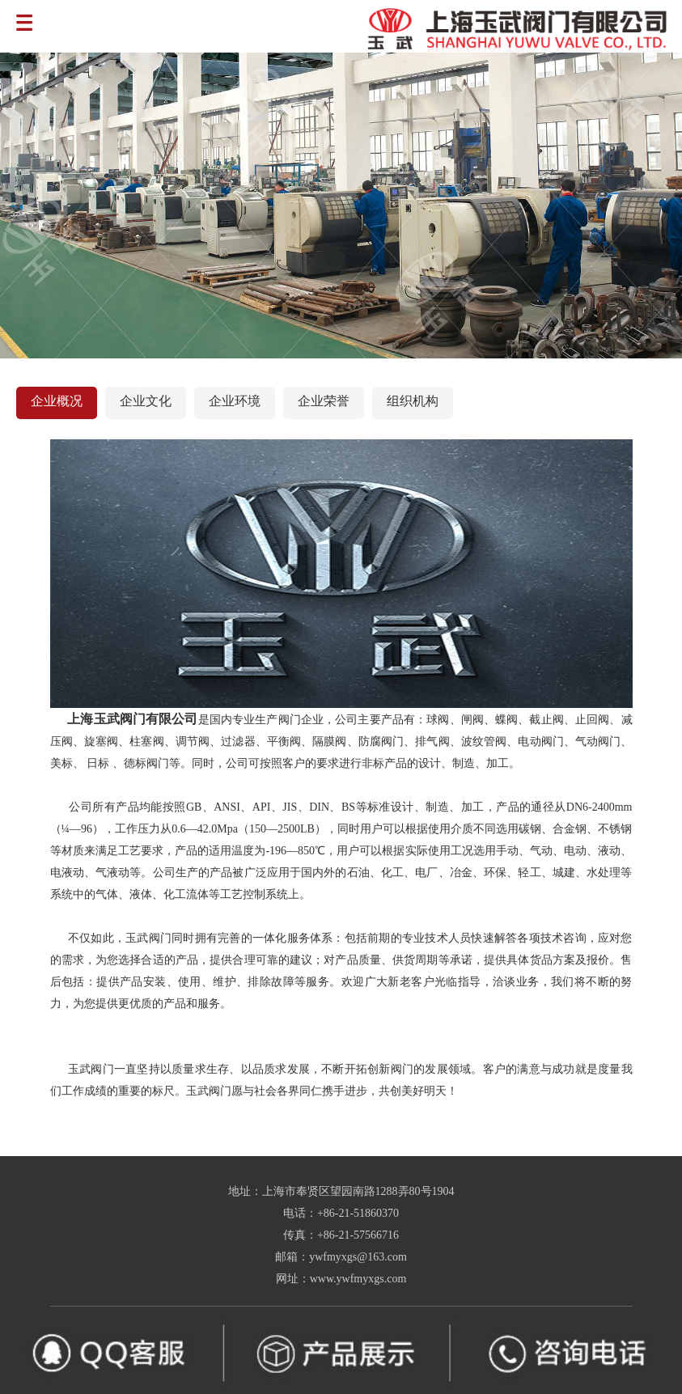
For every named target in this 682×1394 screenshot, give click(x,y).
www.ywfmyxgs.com (358, 1279)
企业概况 (57, 401)
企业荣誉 (323, 401)
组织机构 (412, 401)
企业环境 (235, 401)
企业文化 (146, 401)
